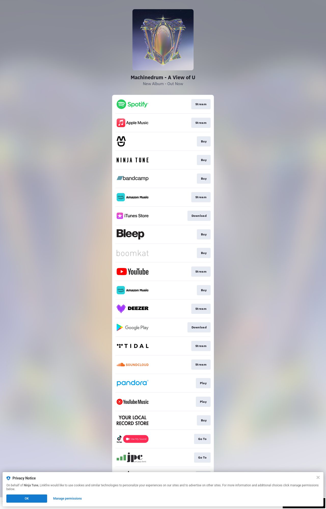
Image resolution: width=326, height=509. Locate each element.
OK (27, 498)
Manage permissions (67, 498)
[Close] (318, 477)
